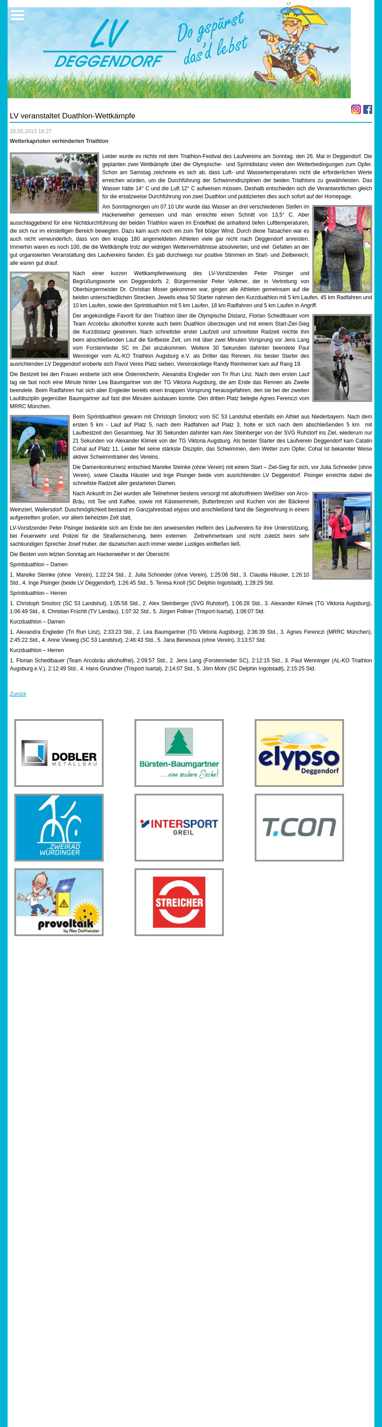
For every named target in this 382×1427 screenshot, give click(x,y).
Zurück (18, 694)
